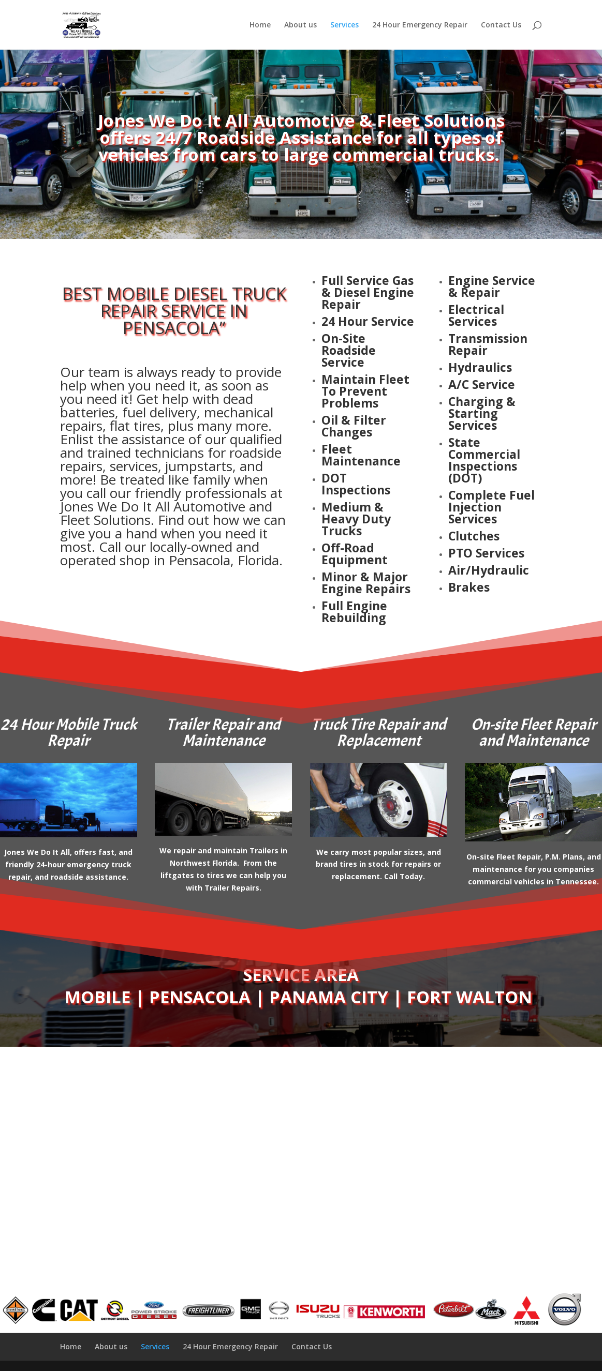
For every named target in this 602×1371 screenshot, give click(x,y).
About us (300, 25)
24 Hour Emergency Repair (419, 25)
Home (260, 25)
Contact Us (501, 25)
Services (344, 25)
